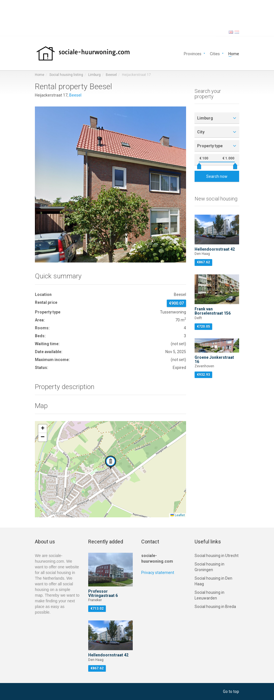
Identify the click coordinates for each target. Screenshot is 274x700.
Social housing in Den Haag (213, 581)
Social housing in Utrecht (217, 555)
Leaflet (177, 515)
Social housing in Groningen (209, 567)
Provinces (192, 53)
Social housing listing (66, 75)
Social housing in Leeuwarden (209, 595)
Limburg (94, 75)
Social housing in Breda (215, 606)
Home (233, 53)
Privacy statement (157, 572)
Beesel (111, 75)
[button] (110, 462)
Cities (215, 53)
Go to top (231, 691)
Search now (216, 176)
